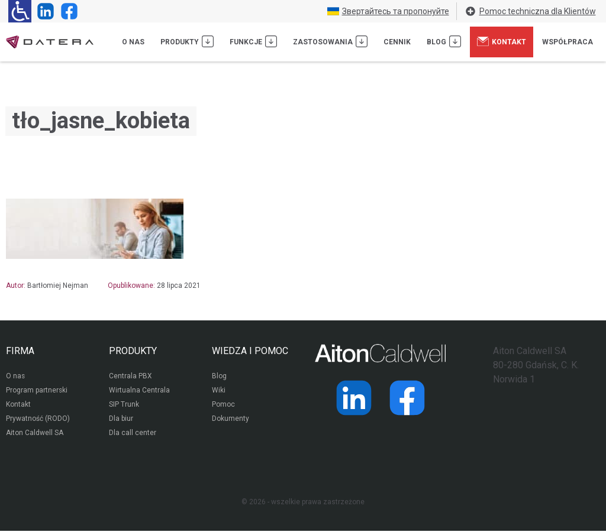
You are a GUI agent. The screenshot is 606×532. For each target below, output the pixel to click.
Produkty (187, 41)
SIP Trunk (124, 405)
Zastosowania (330, 41)
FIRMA (20, 350)
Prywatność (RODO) (38, 420)
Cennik (397, 42)
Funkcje (253, 41)
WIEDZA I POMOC (250, 350)
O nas (133, 42)
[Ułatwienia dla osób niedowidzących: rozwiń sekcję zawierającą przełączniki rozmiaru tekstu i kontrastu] (19, 11)
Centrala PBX (130, 377)
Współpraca (567, 42)
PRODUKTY (133, 350)
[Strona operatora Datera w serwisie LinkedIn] (43, 11)
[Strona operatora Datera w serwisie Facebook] (67, 11)
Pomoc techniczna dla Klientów (530, 11)
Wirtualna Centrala (139, 391)
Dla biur (121, 420)
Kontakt (501, 41)
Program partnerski (37, 391)
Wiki (218, 391)
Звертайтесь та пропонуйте (388, 11)
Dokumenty (230, 420)
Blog (444, 41)
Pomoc (223, 405)
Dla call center (132, 434)
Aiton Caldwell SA (34, 434)
